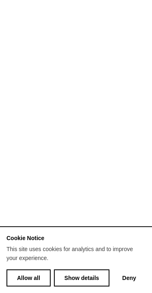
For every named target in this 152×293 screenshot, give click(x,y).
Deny (129, 278)
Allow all (28, 278)
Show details (81, 278)
